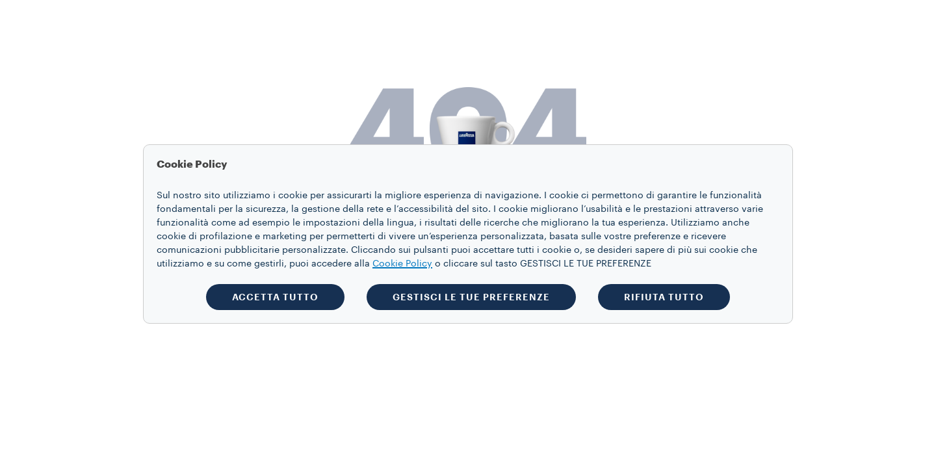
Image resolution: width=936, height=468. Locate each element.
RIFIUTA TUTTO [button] (664, 297)
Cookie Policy (402, 263)
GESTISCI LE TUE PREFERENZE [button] (471, 297)
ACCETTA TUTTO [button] (275, 297)
